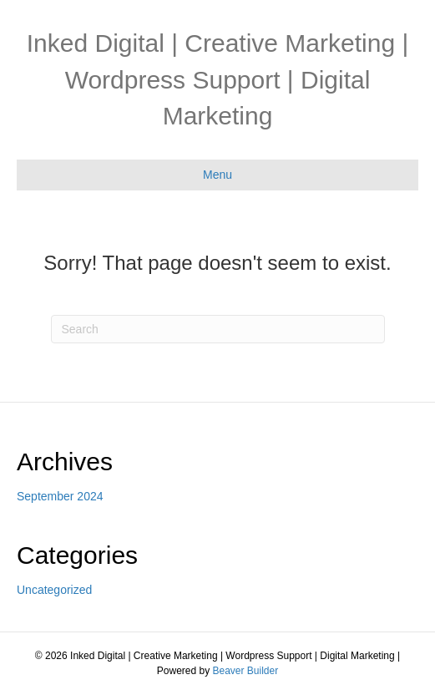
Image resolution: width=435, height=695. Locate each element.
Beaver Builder (245, 671)
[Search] (218, 329)
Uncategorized (54, 589)
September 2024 (60, 496)
